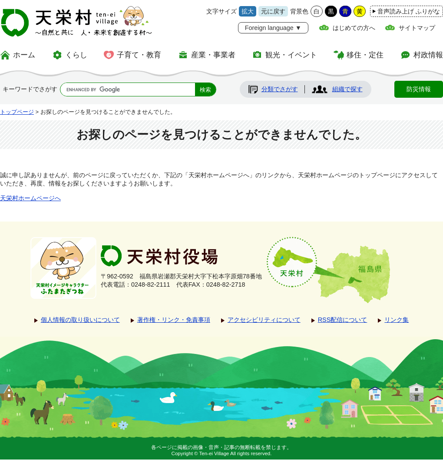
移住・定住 (365, 54)
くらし (76, 54)
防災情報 (419, 89)
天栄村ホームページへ (30, 198)
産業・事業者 (213, 54)
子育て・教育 (139, 54)
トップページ (17, 112)
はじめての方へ (354, 27)
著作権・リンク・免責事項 (173, 319)
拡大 (247, 11)
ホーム (24, 54)
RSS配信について (342, 319)
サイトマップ (417, 27)
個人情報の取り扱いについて (80, 319)
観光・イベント (291, 54)
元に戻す (273, 11)
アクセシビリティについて (264, 319)
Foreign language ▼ (273, 27)
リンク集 (396, 319)
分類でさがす (279, 89)
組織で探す (347, 89)
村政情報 (428, 54)
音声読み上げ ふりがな (408, 11)
